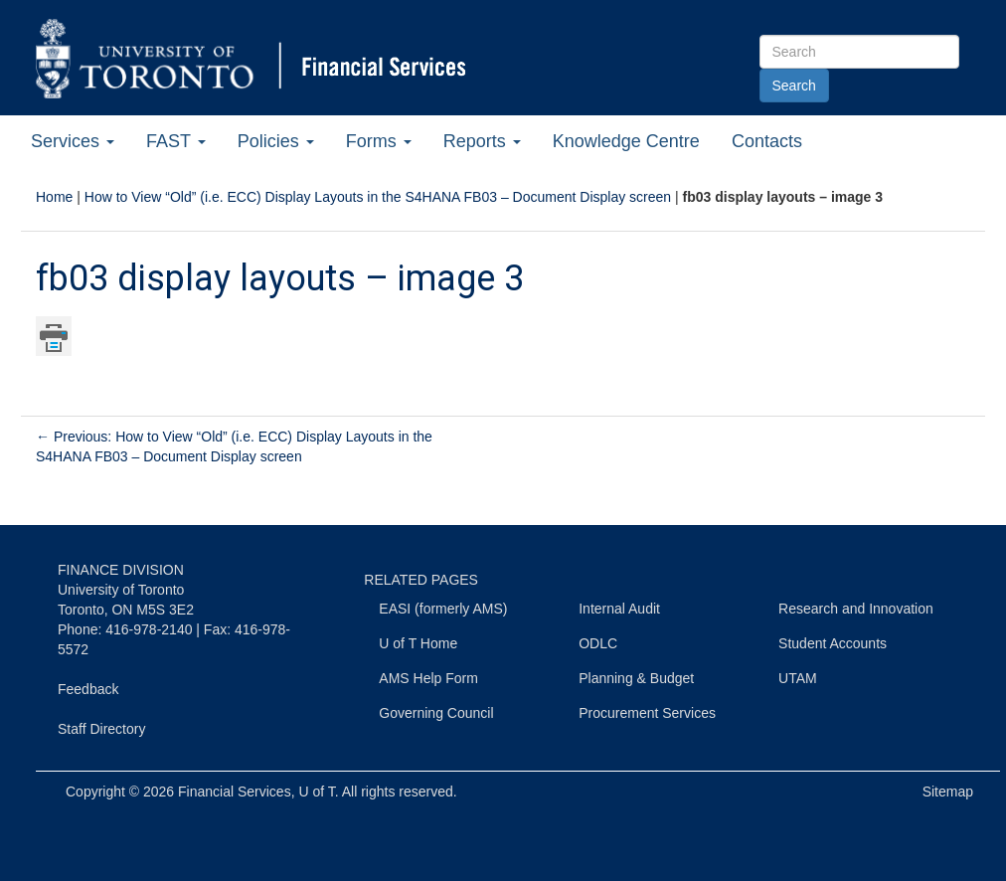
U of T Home (418, 643)
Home (54, 197)
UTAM (797, 678)
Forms (379, 141)
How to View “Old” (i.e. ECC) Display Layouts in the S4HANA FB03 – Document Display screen (377, 197)
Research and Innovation (855, 609)
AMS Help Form (428, 678)
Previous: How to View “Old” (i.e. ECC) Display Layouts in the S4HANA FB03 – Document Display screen (234, 446)
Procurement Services (647, 713)
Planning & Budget (636, 678)
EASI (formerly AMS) (443, 609)
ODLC (598, 643)
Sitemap (947, 791)
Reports (482, 141)
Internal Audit (619, 609)
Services (72, 141)
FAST (176, 141)
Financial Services (234, 791)
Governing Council (436, 713)
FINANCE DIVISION (121, 570)
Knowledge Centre (626, 141)
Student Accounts (832, 643)
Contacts (767, 141)
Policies (276, 141)
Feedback (88, 689)
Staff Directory (101, 729)
